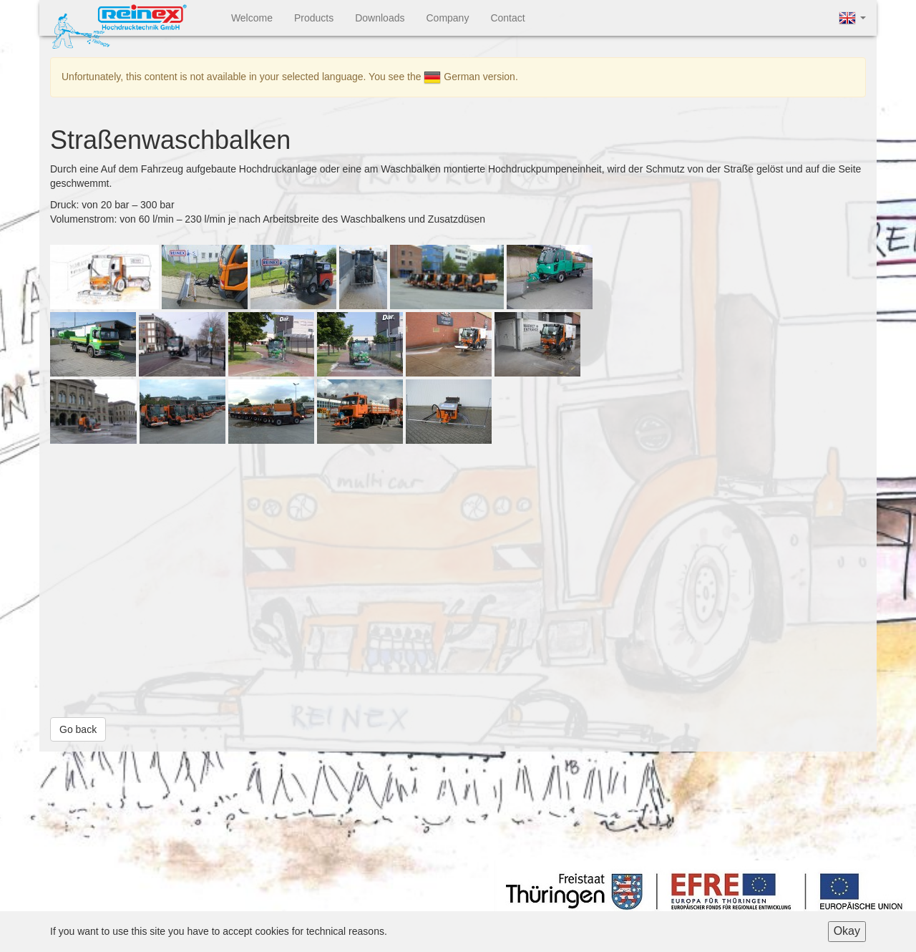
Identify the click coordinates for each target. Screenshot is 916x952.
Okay (847, 931)
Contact (507, 18)
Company (447, 18)
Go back (78, 729)
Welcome (252, 18)
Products (313, 18)
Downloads (379, 18)
